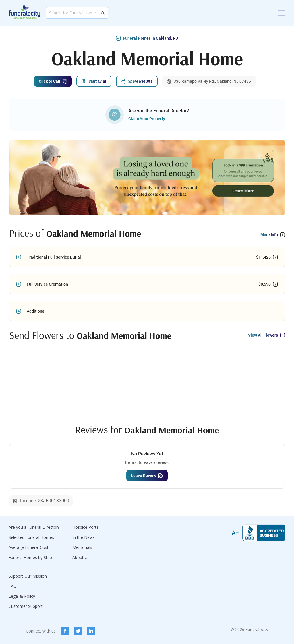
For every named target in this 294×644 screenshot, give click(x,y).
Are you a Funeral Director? (34, 527)
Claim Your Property (146, 118)
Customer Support (26, 606)
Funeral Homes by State (31, 557)
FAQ (13, 586)
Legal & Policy (22, 596)
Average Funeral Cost (29, 547)
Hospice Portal (86, 527)
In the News (83, 537)
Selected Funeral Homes (31, 537)
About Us (81, 557)
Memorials (82, 547)
